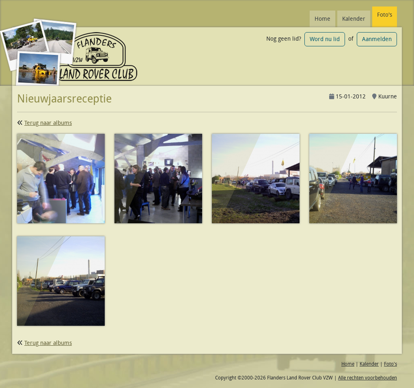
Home (322, 18)
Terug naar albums (48, 122)
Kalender (353, 18)
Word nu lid (325, 39)
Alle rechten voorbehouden (367, 378)
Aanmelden (377, 39)
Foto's (384, 14)
